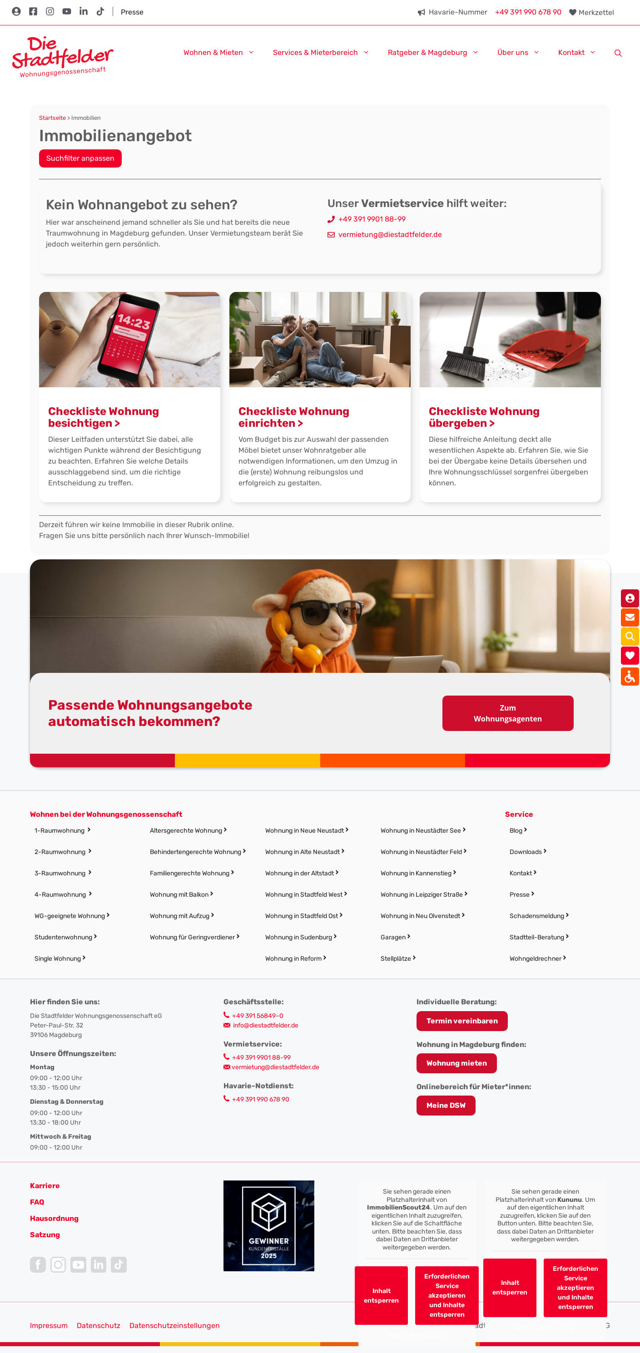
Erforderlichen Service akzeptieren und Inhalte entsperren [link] (447, 1295)
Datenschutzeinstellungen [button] (174, 1325)
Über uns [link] (523, 52)
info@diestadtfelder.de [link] (265, 1025)
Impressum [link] (49, 1325)
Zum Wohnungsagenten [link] (508, 713)
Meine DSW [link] (446, 1105)
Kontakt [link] (581, 52)
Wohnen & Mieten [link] (224, 52)
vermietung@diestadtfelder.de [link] (390, 234)
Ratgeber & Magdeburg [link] (438, 52)
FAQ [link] (37, 1202)
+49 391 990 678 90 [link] (528, 12)
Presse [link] (132, 12)
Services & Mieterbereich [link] (326, 52)
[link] (63, 56)
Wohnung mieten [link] (457, 1063)
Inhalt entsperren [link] (381, 1295)
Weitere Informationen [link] (545, 1328)
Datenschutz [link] (98, 1325)
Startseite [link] (52, 117)
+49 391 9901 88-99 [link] (372, 219)
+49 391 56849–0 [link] (257, 1016)
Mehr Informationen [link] (417, 1336)
